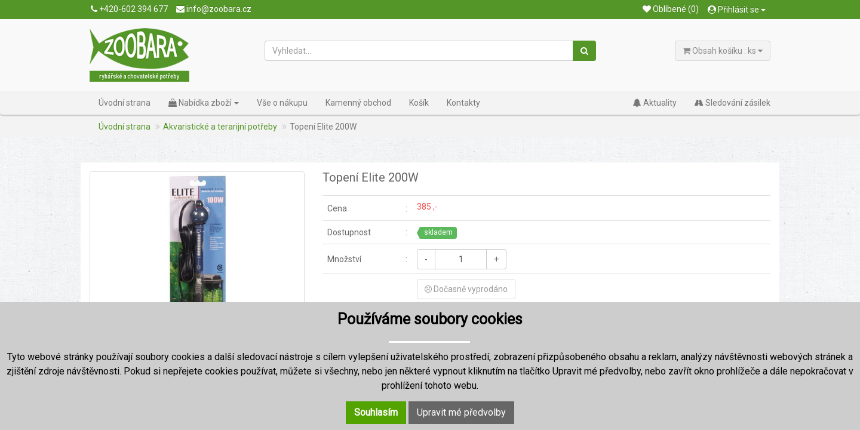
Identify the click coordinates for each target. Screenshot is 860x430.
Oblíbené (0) (671, 9)
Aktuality (655, 103)
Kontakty (463, 103)
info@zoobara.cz (213, 9)
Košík (419, 103)
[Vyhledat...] (419, 51)
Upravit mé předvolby (461, 412)
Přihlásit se (737, 9)
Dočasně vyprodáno (466, 289)
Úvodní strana (124, 103)
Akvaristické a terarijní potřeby (220, 126)
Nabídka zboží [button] (203, 103)
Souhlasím (376, 412)
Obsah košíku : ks (723, 51)
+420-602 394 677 (129, 9)
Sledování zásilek (732, 103)
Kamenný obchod (358, 103)
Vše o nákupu (282, 103)
